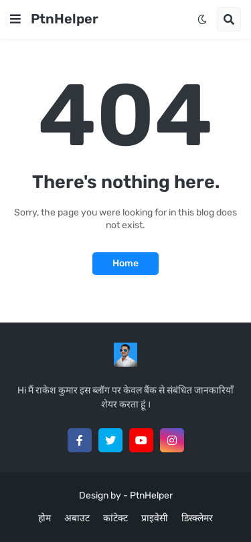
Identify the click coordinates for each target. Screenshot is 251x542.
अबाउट (77, 518)
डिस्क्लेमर (197, 518)
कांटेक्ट (115, 518)
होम (44, 518)
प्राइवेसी (154, 518)
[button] (15, 19)
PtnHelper (64, 19)
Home (125, 263)
